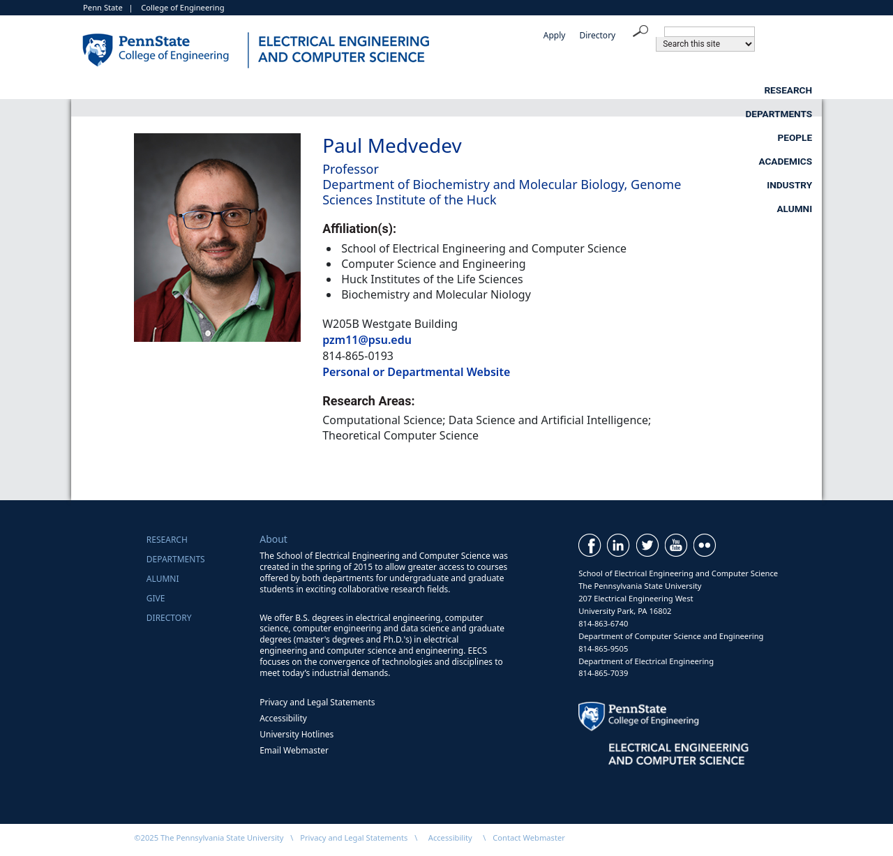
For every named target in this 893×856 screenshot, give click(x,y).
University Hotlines (296, 734)
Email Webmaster (294, 750)
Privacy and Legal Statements (317, 702)
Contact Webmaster (529, 837)
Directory (597, 35)
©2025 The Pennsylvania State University (208, 837)
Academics (566, 90)
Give (156, 598)
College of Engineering (182, 7)
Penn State (103, 7)
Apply (554, 35)
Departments (332, 90)
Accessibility (283, 718)
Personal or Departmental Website (416, 372)
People (452, 90)
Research (206, 90)
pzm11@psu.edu (367, 339)
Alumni (794, 90)
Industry (684, 90)
